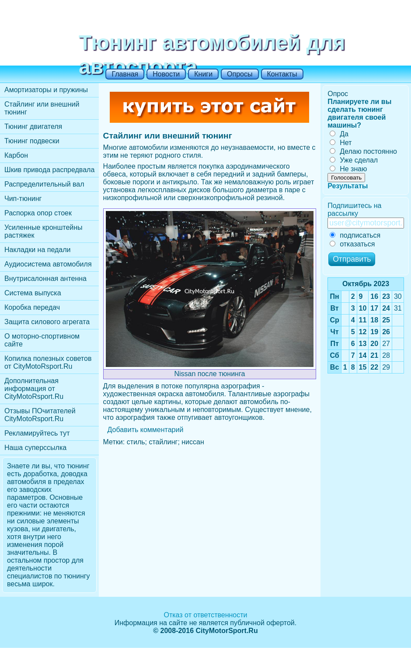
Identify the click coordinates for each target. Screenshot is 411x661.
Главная (124, 74)
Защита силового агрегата (47, 321)
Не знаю (348, 169)
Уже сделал (354, 160)
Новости (166, 74)
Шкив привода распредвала (49, 169)
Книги (203, 74)
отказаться (352, 244)
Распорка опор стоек (38, 213)
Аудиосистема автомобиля (48, 264)
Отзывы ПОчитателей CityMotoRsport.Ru (40, 414)
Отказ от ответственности (205, 615)
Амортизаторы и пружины (46, 89)
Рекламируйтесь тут (37, 433)
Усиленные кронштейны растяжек (43, 231)
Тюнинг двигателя (33, 126)
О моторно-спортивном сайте (42, 340)
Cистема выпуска (32, 293)
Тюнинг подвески (31, 141)
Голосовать (346, 177)
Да (339, 134)
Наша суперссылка (35, 447)
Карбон (16, 155)
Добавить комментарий (146, 429)
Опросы (239, 74)
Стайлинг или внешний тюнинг (41, 108)
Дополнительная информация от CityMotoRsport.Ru (33, 388)
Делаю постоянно (363, 151)
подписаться (355, 235)
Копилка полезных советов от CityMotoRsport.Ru (47, 362)
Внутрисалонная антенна (45, 278)
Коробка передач (32, 307)
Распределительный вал (44, 184)
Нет (341, 142)
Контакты (282, 74)
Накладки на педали (37, 249)
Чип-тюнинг (23, 198)
